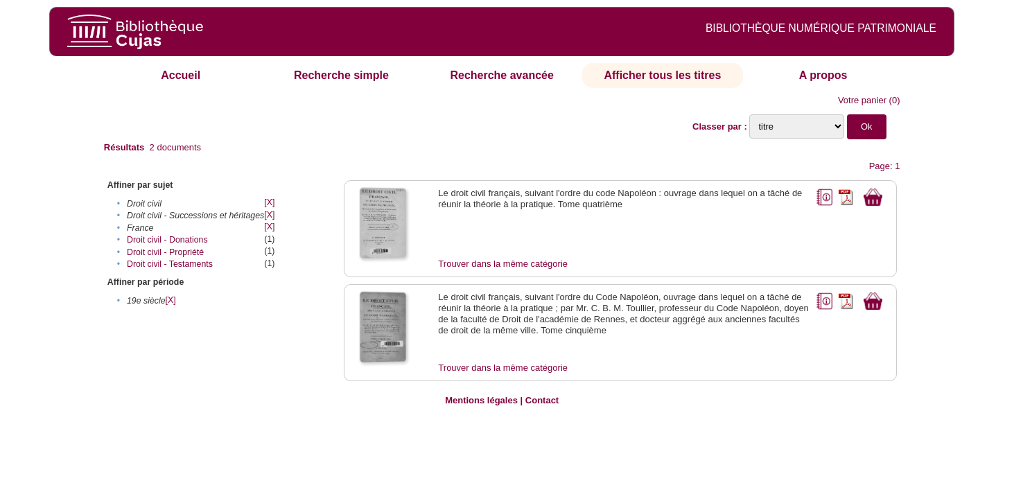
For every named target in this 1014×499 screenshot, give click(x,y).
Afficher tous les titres (662, 75)
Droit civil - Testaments (170, 264)
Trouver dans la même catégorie (503, 264)
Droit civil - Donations (167, 240)
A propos (823, 75)
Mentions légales (481, 400)
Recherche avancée (501, 75)
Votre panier (862, 100)
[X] (269, 202)
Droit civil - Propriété (165, 252)
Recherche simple (341, 75)
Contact (542, 400)
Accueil (180, 75)
